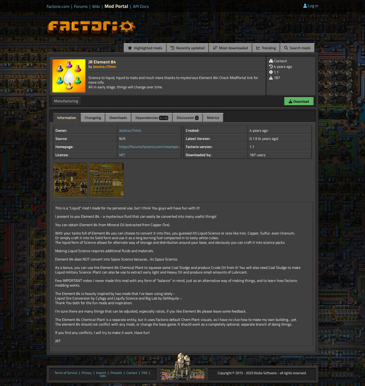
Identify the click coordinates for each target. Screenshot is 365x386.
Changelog (92, 117)
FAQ (144, 373)
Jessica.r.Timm (104, 66)
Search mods (297, 48)
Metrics (213, 117)
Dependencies (151, 117)
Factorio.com (58, 6)
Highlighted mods (145, 48)
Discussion (188, 117)
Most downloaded (230, 48)
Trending (266, 48)
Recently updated (188, 48)
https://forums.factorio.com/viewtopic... (150, 146)
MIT (122, 155)
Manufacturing (66, 101)
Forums (81, 6)
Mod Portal (116, 6)
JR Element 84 (102, 61)
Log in (310, 6)
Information (66, 117)
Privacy (87, 373)
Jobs (103, 376)
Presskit (116, 373)
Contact (131, 373)
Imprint (101, 373)
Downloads (118, 117)
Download (299, 101)
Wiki (96, 6)
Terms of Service (65, 373)
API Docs (141, 6)
